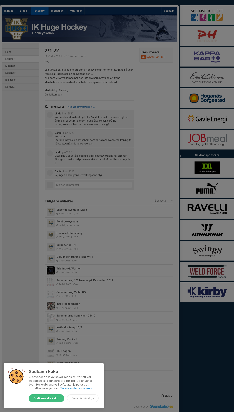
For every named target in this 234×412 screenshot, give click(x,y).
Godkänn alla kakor (46, 398)
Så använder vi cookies (76, 388)
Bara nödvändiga (83, 398)
